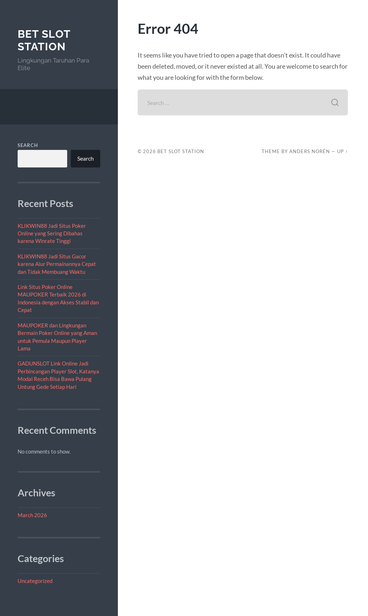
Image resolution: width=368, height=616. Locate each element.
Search (28, 145)
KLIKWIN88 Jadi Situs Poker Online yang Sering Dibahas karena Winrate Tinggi (52, 233)
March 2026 (32, 515)
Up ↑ (342, 151)
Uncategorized (35, 581)
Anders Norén (309, 151)
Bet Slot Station (44, 40)
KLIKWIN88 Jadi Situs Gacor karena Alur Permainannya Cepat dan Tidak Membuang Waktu (57, 264)
